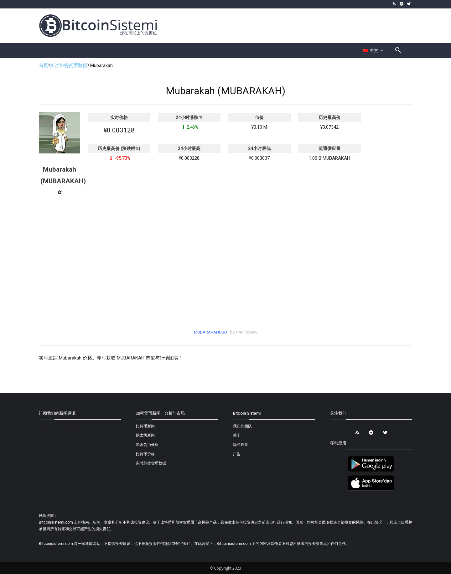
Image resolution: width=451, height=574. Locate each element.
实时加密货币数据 (68, 65)
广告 (237, 454)
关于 (237, 435)
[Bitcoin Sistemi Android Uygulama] (371, 470)
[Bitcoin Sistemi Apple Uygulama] (371, 490)
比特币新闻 (145, 426)
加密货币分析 (147, 444)
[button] (398, 50)
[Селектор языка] (373, 50)
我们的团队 (242, 426)
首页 (43, 65)
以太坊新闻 (145, 435)
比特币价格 (145, 454)
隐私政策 (240, 444)
